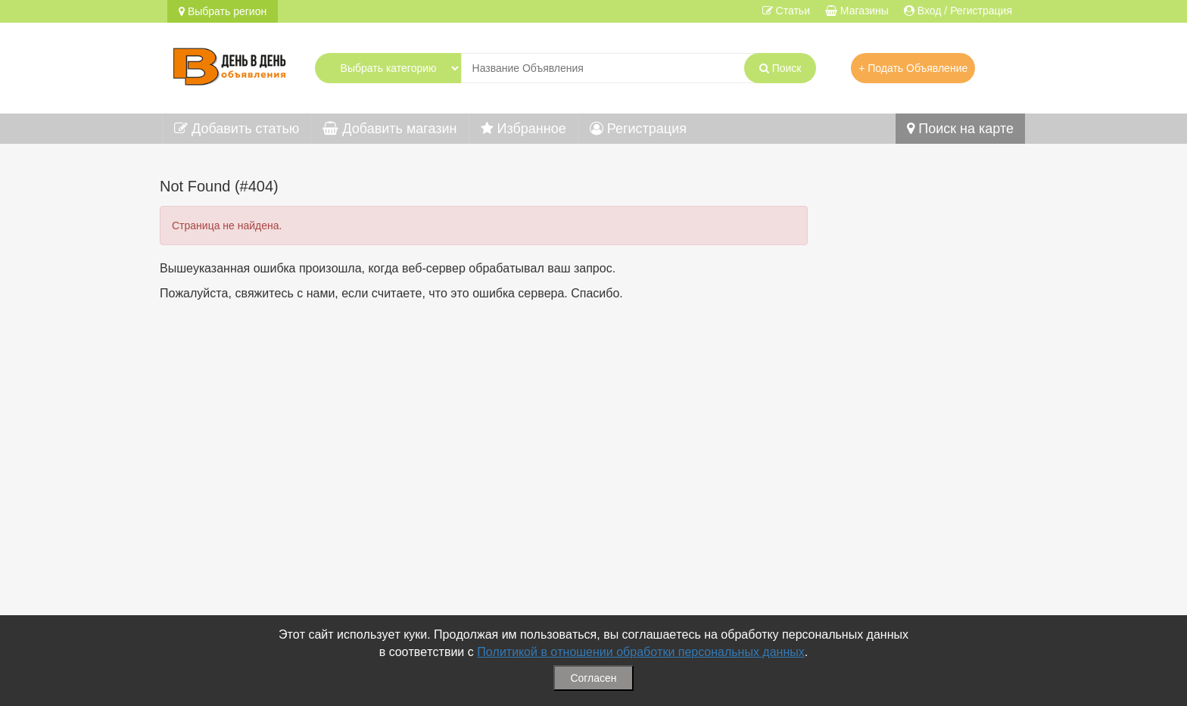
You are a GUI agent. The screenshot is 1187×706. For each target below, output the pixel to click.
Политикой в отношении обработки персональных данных (641, 651)
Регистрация (638, 128)
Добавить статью (236, 128)
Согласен (593, 678)
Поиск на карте (960, 128)
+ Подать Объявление (912, 68)
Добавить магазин (389, 128)
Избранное (523, 128)
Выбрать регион (222, 11)
